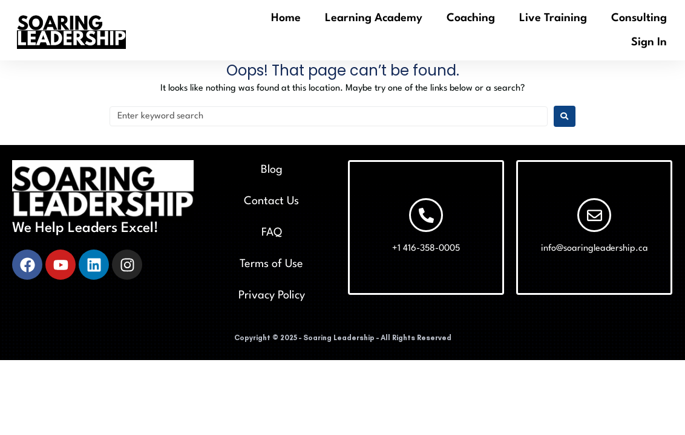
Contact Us (271, 201)
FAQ (271, 232)
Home (286, 18)
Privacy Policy (271, 295)
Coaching (471, 18)
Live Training (553, 18)
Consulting (639, 18)
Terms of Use (271, 264)
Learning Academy (373, 18)
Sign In (649, 42)
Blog (272, 169)
